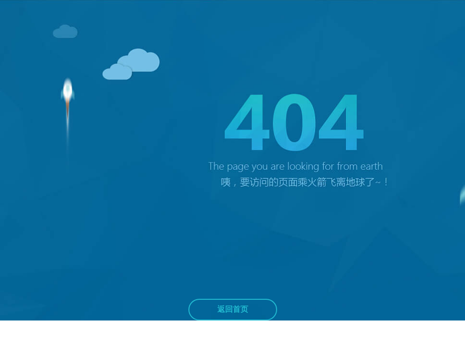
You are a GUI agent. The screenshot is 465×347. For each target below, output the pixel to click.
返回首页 (232, 309)
